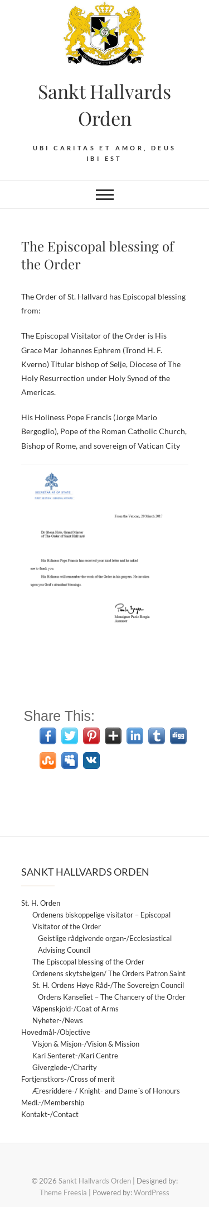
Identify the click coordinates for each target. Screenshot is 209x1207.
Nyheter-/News (57, 1020)
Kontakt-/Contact (50, 1114)
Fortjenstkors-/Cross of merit (68, 1079)
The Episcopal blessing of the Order (88, 961)
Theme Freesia (63, 1192)
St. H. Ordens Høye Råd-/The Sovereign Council (108, 985)
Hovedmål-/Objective (55, 1032)
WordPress (151, 1192)
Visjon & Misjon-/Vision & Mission (85, 1043)
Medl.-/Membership (52, 1102)
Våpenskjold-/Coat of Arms (75, 1008)
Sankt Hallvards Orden (104, 104)
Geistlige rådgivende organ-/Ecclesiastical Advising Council (105, 944)
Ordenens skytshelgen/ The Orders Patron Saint (109, 973)
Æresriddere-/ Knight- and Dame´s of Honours (106, 1090)
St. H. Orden (40, 903)
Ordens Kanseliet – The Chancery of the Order (112, 996)
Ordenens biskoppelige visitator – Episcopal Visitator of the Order (101, 920)
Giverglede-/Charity (64, 1067)
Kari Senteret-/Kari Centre (75, 1055)
